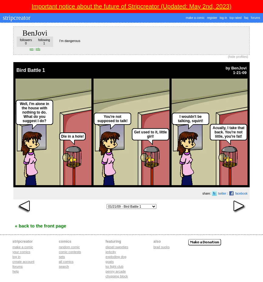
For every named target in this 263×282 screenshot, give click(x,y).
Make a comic (22, 247)
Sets (62, 257)
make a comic (195, 17)
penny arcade (116, 271)
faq (246, 17)
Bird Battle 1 (30, 70)
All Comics (66, 261)
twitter (222, 193)
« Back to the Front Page (40, 225)
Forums (17, 266)
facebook (241, 193)
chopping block (117, 276)
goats (110, 261)
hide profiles (238, 56)
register (212, 17)
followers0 (26, 41)
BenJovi (239, 68)
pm (32, 49)
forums (255, 17)
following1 (44, 41)
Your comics (21, 252)
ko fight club (115, 266)
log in (223, 17)
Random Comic (69, 247)
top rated (235, 17)
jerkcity (111, 252)
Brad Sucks (161, 247)
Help (15, 271)
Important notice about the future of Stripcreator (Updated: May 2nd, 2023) (131, 6)
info (38, 49)
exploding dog (116, 257)
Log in (16, 257)
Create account (23, 261)
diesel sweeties (117, 247)
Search (64, 266)
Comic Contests (70, 252)
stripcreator (15, 17)
